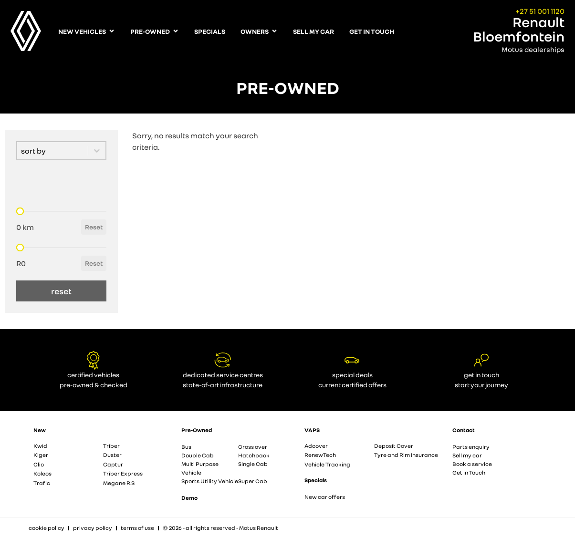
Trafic (41, 482)
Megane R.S (119, 482)
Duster (112, 454)
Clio (38, 464)
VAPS (312, 430)
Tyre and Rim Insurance (406, 454)
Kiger (40, 454)
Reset (94, 227)
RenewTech (320, 454)
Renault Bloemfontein (519, 29)
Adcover (316, 445)
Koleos (42, 473)
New (39, 430)
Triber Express (123, 473)
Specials (315, 480)
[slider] (20, 211)
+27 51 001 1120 (540, 11)
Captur (113, 464)
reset (61, 291)
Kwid (40, 445)
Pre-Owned (196, 430)
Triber (111, 445)
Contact (463, 430)
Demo (189, 497)
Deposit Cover (393, 445)
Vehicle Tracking (327, 464)
